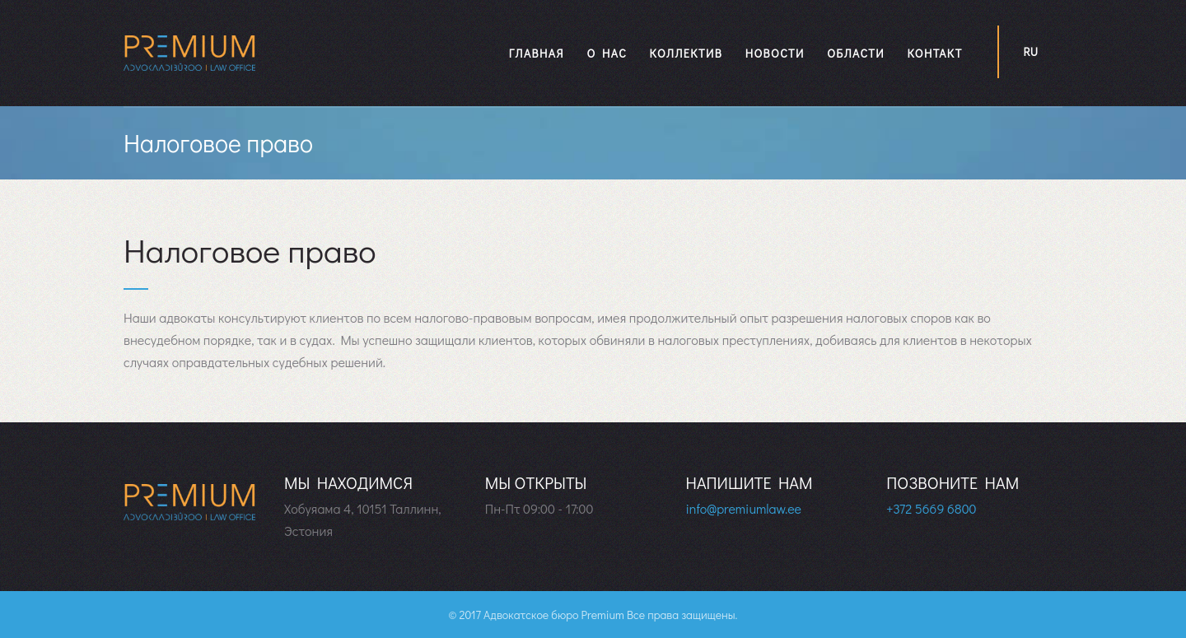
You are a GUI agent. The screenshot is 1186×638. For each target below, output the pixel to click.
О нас (607, 53)
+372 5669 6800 (931, 508)
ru (1031, 51)
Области (856, 53)
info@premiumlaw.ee (743, 508)
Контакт (934, 53)
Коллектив (686, 53)
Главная (536, 53)
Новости (775, 53)
